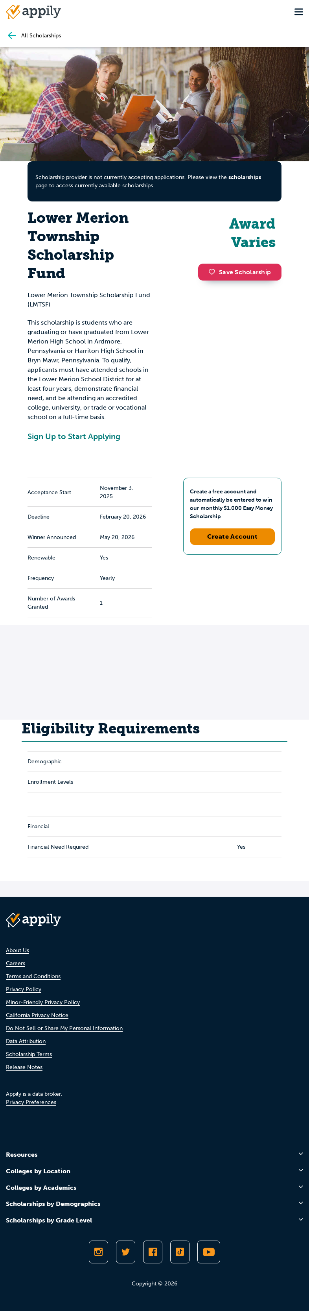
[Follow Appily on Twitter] (125, 1252)
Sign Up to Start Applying (74, 436)
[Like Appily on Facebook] (152, 1252)
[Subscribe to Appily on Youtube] (208, 1252)
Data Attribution (26, 1041)
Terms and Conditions (33, 976)
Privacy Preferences (31, 1102)
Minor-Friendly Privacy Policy (43, 1002)
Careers (15, 963)
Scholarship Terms (29, 1054)
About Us (17, 950)
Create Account (232, 536)
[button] (214, 272)
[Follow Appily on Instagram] (98, 1252)
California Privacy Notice (37, 1015)
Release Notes (24, 1067)
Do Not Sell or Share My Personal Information (64, 1028)
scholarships (244, 177)
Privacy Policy (23, 989)
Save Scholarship (240, 272)
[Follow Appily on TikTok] (179, 1252)
